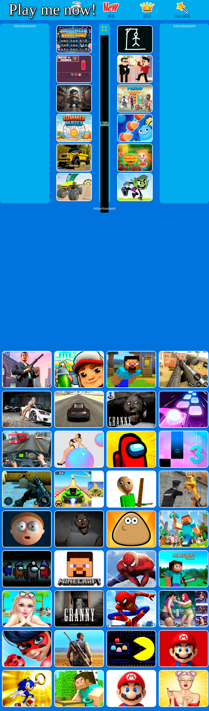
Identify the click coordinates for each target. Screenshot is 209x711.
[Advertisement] (25, 115)
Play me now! (52, 9)
